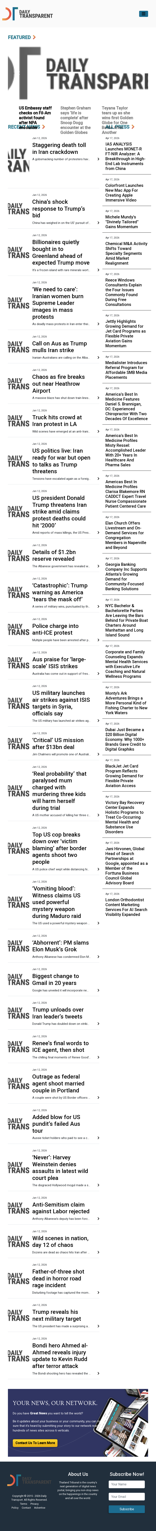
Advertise (39, 1507)
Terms (23, 1503)
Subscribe (127, 1509)
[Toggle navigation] (143, 14)
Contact (26, 1507)
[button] (18, 73)
